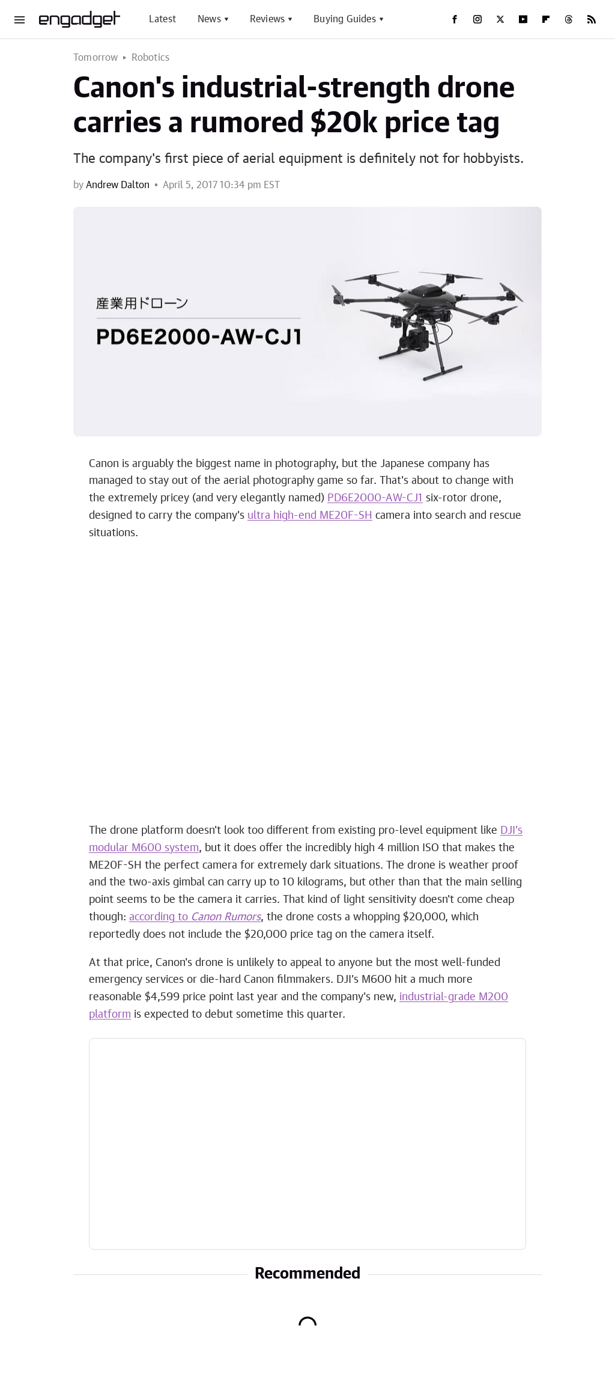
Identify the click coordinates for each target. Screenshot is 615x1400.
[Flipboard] (546, 19)
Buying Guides (345, 19)
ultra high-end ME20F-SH (309, 515)
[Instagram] (477, 19)
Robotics (151, 58)
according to (195, 917)
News (209, 19)
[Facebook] (455, 19)
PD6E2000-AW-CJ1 (375, 498)
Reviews (267, 19)
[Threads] (569, 19)
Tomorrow (95, 58)
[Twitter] (500, 19)
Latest (162, 19)
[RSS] (592, 19)
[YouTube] (523, 19)
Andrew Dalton (118, 185)
